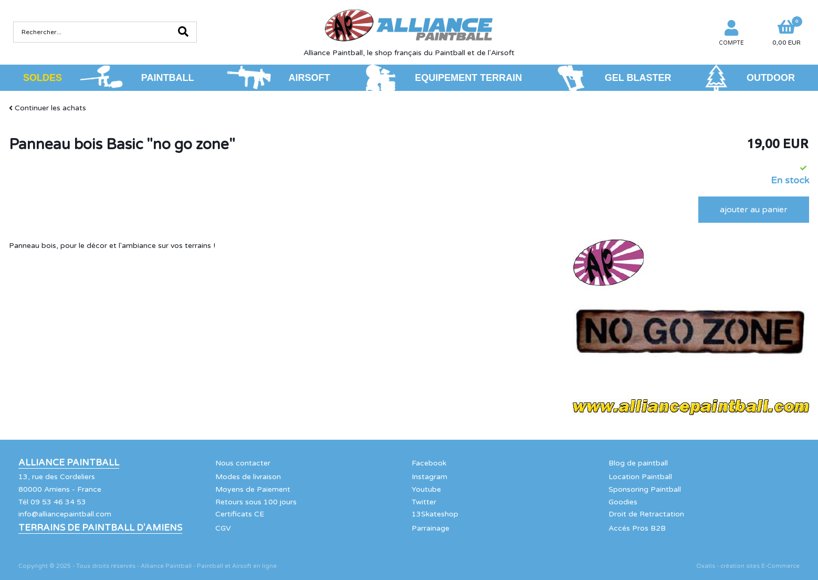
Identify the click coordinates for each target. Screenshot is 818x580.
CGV (223, 528)
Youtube (426, 489)
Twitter (424, 502)
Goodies (623, 502)
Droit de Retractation (646, 514)
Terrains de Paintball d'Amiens (100, 528)
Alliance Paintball (68, 463)
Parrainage (430, 528)
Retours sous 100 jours (256, 502)
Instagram (429, 476)
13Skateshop (435, 514)
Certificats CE (239, 514)
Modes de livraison (248, 476)
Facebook (429, 463)
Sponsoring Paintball (645, 489)
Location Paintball (640, 476)
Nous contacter (242, 463)
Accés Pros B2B (637, 528)
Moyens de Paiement (252, 489)
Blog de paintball (638, 463)
